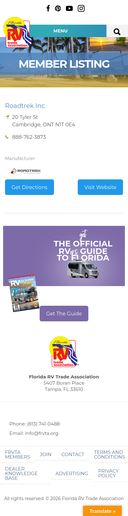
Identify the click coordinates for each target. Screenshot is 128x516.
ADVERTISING (72, 473)
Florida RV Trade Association (18, 32)
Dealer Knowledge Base (21, 473)
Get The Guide (64, 314)
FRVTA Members (17, 454)
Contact (73, 454)
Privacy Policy (108, 473)
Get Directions (29, 187)
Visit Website (100, 187)
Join (46, 454)
